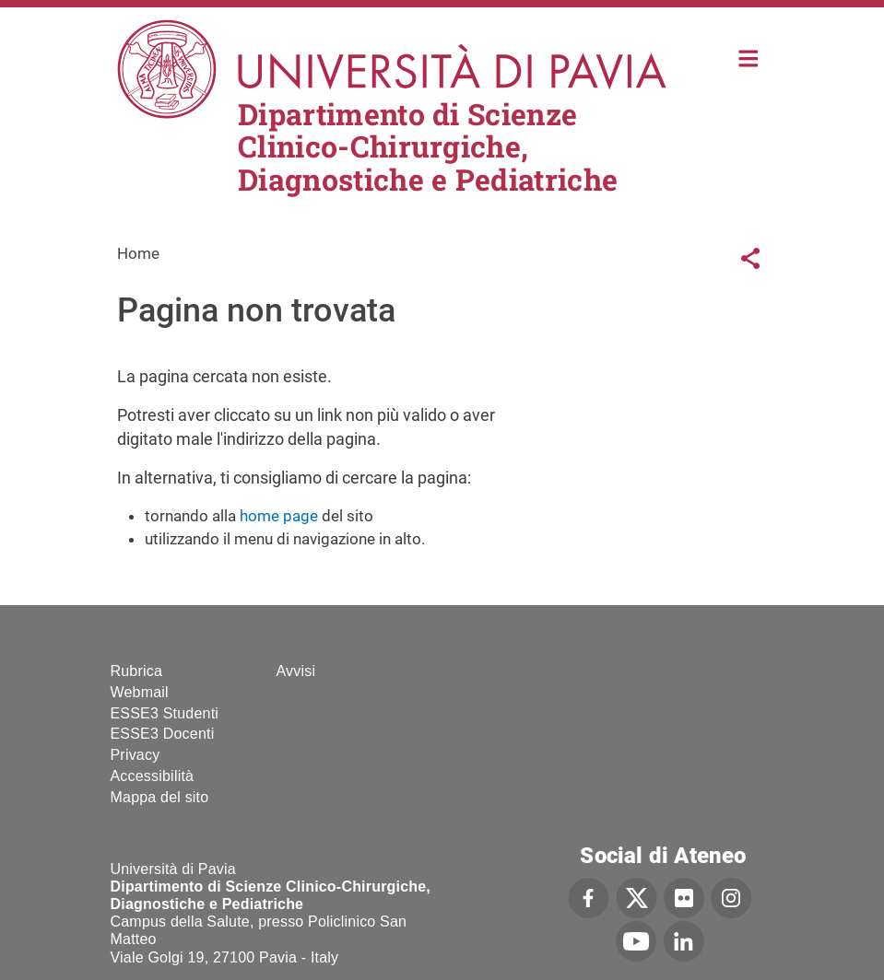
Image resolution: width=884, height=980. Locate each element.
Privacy (135, 755)
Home (748, 56)
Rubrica (137, 671)
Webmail (140, 692)
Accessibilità (152, 776)
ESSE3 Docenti (163, 733)
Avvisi (296, 671)
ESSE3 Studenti (165, 713)
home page (279, 516)
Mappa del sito (160, 797)
